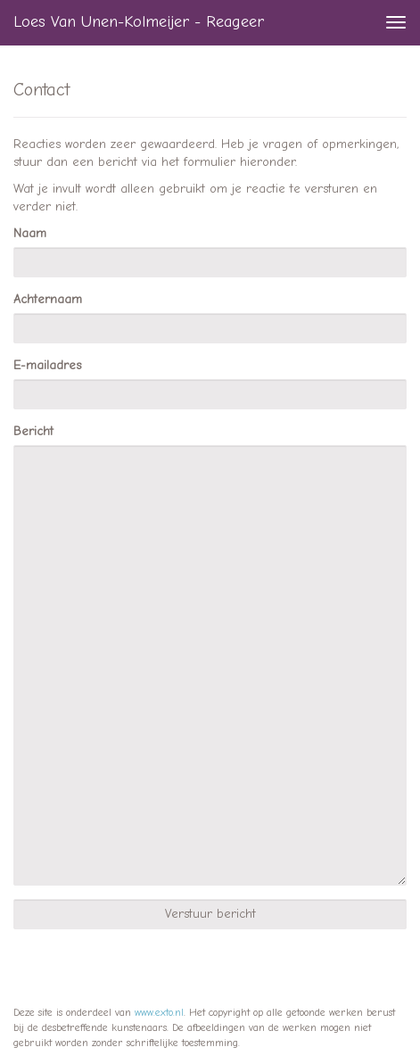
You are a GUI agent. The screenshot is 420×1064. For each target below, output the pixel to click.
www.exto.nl (159, 1012)
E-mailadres (47, 365)
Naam (29, 233)
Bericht (33, 431)
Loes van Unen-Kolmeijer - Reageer (138, 21)
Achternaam (47, 299)
